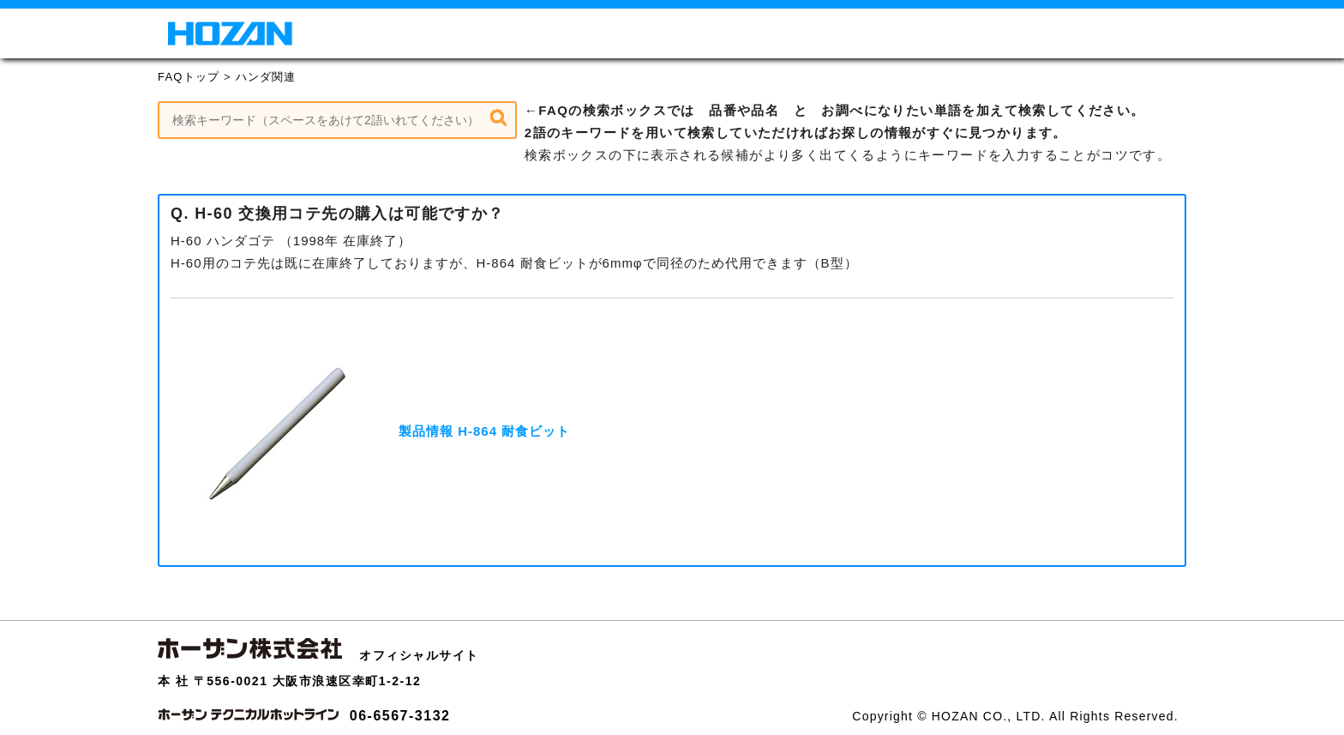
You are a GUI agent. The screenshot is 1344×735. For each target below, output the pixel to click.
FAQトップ (188, 76)
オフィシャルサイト (419, 655)
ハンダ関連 (266, 76)
